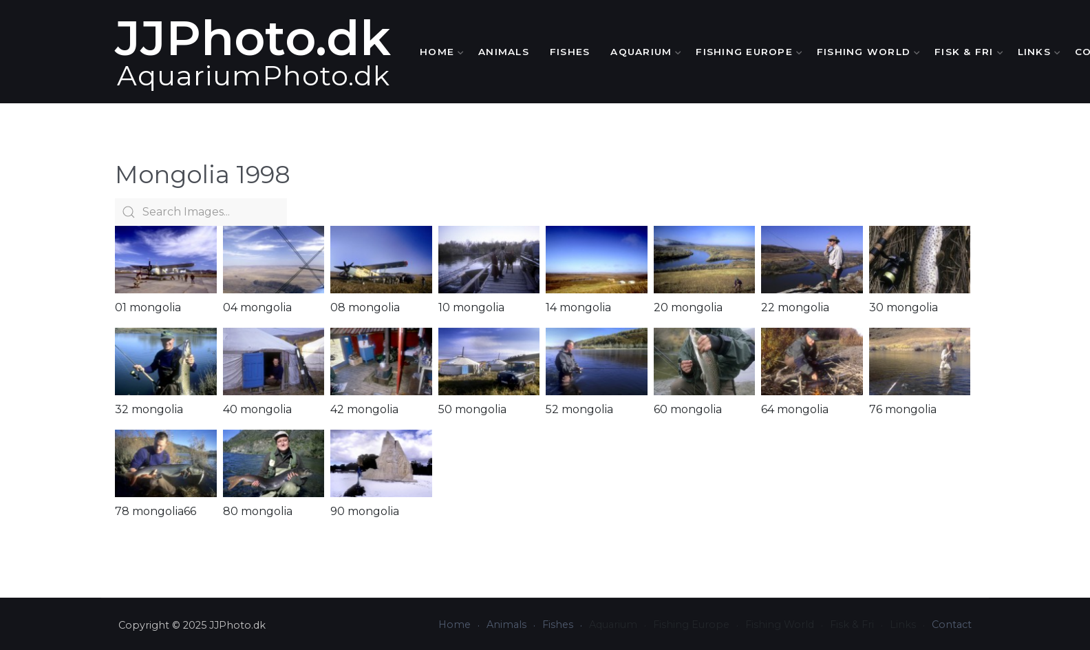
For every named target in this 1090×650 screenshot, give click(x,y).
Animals (503, 51)
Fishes (570, 51)
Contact (952, 624)
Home (439, 51)
